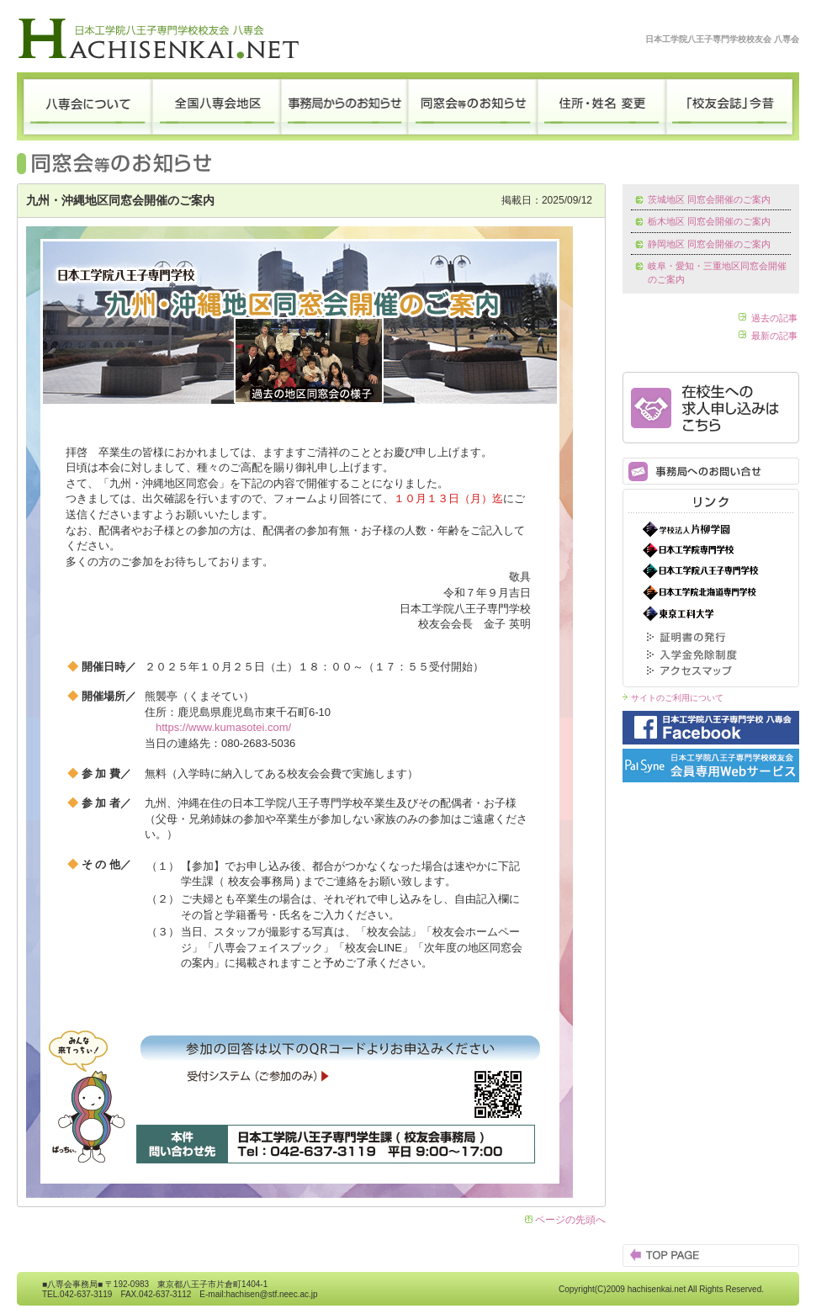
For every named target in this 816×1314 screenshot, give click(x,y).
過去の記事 (774, 318)
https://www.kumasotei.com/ (223, 727)
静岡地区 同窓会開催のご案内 (709, 244)
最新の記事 (774, 336)
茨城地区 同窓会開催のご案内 (709, 199)
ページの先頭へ (570, 1220)
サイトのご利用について (677, 697)
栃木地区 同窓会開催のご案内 (709, 221)
